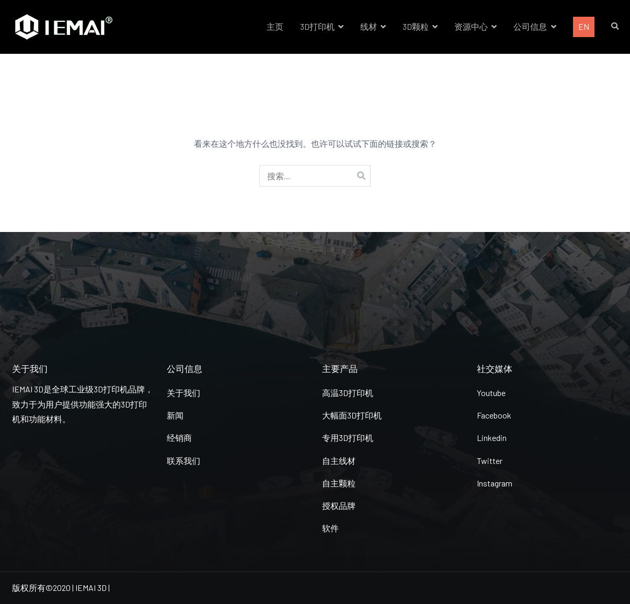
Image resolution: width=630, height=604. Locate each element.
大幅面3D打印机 (352, 415)
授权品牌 (339, 505)
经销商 (179, 438)
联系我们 (183, 461)
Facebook (494, 415)
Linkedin (492, 438)
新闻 (175, 415)
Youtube (491, 393)
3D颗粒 (416, 26)
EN (583, 26)
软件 (330, 528)
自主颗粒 (339, 483)
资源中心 (471, 26)
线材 (368, 26)
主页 (275, 26)
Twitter (489, 461)
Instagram (494, 483)
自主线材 (339, 461)
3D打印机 (317, 26)
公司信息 (530, 26)
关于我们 (183, 393)
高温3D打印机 (347, 393)
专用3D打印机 (347, 438)
